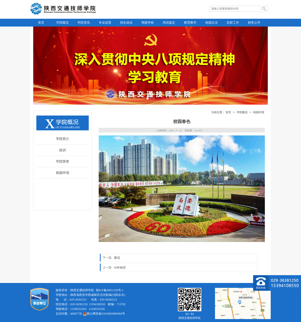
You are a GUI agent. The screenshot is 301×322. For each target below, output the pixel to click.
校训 (62, 150)
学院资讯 (83, 22)
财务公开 (254, 22)
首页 (41, 22)
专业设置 (105, 22)
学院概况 (62, 22)
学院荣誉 (62, 161)
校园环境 (62, 173)
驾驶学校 (147, 22)
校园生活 (211, 22)
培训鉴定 (169, 22)
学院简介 (62, 139)
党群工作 (233, 22)
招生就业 (126, 22)
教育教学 (190, 22)
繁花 (117, 257)
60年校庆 (120, 267)
